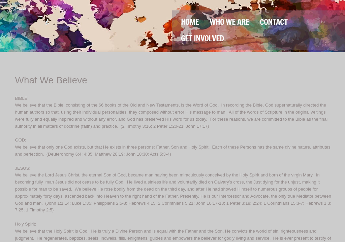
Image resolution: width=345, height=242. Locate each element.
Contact (273, 22)
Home (190, 22)
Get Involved (202, 38)
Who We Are (229, 22)
